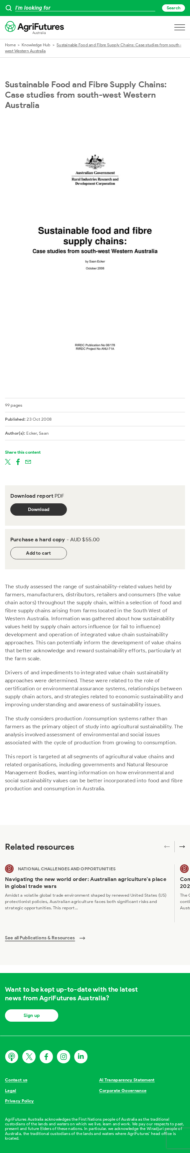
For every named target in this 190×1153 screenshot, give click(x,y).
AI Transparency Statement (127, 1079)
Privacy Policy (19, 1100)
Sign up (32, 1015)
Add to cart (38, 553)
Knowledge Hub (36, 44)
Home (10, 44)
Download (39, 509)
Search (173, 7)
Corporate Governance (123, 1090)
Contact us (16, 1079)
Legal (10, 1090)
